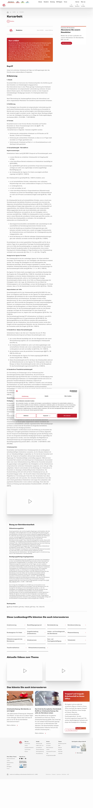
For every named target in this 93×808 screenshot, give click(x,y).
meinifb (47, 749)
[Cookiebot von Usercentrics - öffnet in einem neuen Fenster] (71, 391)
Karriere (26, 751)
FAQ (47, 753)
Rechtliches (64, 774)
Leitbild (26, 745)
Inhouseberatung (39, 753)
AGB (68, 774)
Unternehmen (27, 743)
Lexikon (14, 12)
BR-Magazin (9, 766)
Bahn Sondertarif (49, 747)
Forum (8, 768)
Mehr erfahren (12, 725)
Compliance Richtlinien (29, 747)
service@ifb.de (39, 747)
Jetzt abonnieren (66, 43)
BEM (59, 745)
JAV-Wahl (60, 753)
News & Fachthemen (11, 758)
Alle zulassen (67, 415)
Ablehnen (26, 415)
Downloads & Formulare (51, 751)
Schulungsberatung (40, 751)
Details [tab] (46, 396)
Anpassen (46, 415)
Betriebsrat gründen (62, 743)
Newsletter (48, 743)
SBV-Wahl (60, 751)
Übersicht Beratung (40, 749)
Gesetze (8, 764)
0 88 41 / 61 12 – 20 (39, 745)
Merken (12, 21)
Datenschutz (48, 774)
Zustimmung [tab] (25, 396)
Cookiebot (54, 774)
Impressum (59, 774)
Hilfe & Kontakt (39, 743)
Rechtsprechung (10, 762)
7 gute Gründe (27, 749)
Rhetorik (60, 747)
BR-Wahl (60, 749)
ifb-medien (48, 745)
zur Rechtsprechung (71, 730)
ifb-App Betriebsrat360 (51, 755)
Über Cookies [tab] (67, 396)
